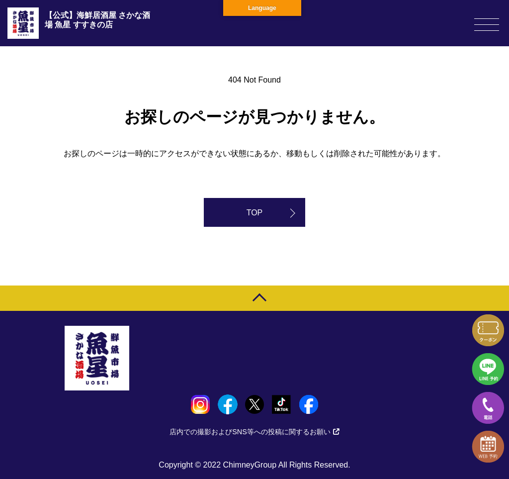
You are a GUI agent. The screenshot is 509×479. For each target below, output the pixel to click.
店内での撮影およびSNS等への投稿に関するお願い (254, 432)
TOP (255, 212)
